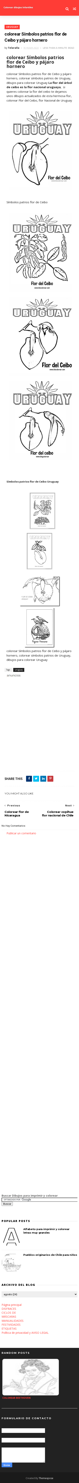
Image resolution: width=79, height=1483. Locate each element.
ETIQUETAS (9, 1328)
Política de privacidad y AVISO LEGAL (25, 1333)
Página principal (12, 1305)
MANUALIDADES (13, 1321)
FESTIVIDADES (11, 1324)
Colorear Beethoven (16, 1398)
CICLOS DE (9, 1312)
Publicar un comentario (21, 833)
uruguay (12, 27)
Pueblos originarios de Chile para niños (50, 1254)
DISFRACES (9, 1309)
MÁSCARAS (9, 1316)
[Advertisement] (39, 726)
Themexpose (46, 1478)
